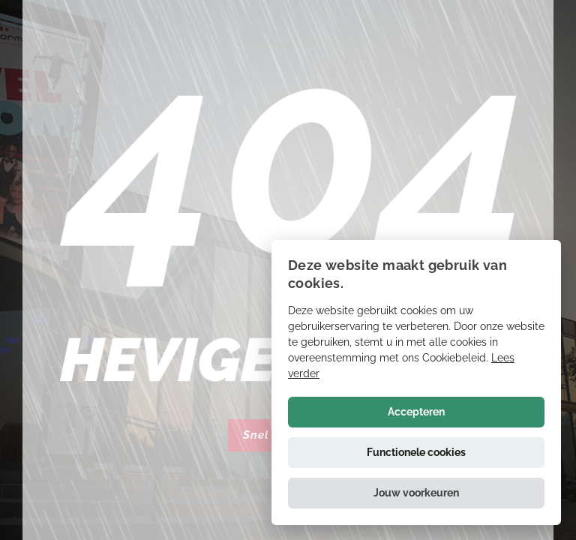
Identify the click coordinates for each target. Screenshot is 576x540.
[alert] (416, 382)
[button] (416, 493)
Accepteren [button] (416, 412)
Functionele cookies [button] (416, 452)
